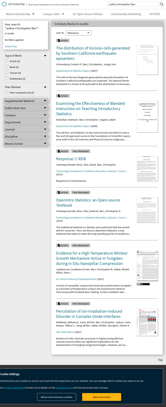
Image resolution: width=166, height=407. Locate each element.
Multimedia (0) (15, 78)
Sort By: (60, 33)
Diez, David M (90, 211)
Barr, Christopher (92, 64)
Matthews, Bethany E (67, 322)
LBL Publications (65, 332)
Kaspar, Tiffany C (65, 325)
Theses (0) (12, 72)
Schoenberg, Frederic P (69, 64)
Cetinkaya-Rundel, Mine (69, 164)
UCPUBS (154, 14)
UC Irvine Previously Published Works (76, 279)
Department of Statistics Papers (73, 70)
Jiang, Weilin (83, 325)
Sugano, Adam (108, 119)
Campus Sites (51, 14)
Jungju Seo (110, 64)
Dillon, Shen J (63, 272)
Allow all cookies (102, 397)
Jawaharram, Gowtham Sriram (72, 269)
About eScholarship (18, 14)
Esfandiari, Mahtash (67, 119)
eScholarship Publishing (126, 14)
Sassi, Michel (87, 322)
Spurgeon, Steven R (118, 325)
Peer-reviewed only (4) (19, 92)
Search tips (11, 46)
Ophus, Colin (123, 322)
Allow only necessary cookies (56, 397)
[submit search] (161, 4)
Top (160, 360)
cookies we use (64, 387)
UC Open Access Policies (88, 14)
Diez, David (89, 164)
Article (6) (12, 61)
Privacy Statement (14, 387)
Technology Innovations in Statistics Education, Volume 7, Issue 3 (91, 171)
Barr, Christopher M (101, 269)
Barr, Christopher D (110, 211)
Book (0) (11, 67)
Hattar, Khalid (121, 269)
